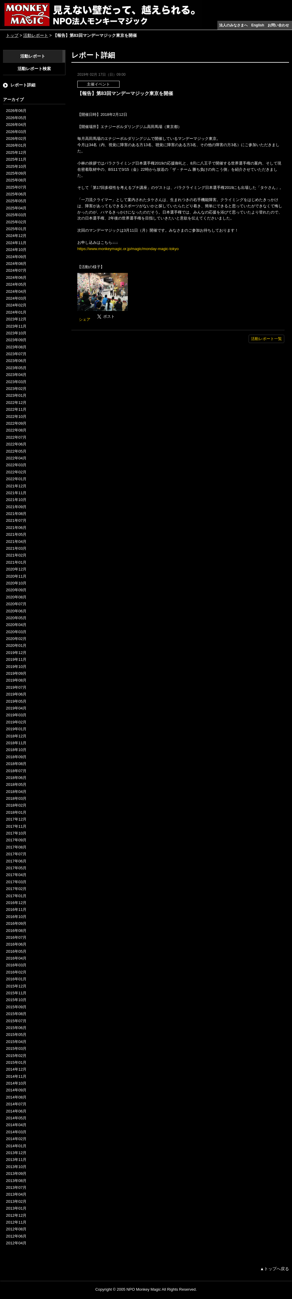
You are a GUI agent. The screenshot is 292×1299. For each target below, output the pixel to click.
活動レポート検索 (34, 68)
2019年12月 (16, 652)
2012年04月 (16, 1243)
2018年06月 (16, 777)
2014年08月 (16, 1097)
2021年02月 (16, 555)
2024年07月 (16, 270)
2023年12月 (16, 319)
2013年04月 (16, 1194)
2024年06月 (16, 277)
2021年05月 (16, 534)
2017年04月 (16, 875)
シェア (84, 319)
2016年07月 (16, 937)
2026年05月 (16, 118)
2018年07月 (16, 771)
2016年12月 (16, 902)
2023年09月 (16, 340)
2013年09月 (16, 1173)
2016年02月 (16, 972)
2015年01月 (16, 1062)
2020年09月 (16, 590)
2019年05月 (16, 701)
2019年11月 (16, 659)
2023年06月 (16, 360)
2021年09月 (16, 507)
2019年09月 (16, 673)
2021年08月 (16, 513)
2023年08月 (16, 347)
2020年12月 (16, 569)
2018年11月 (16, 743)
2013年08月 (16, 1180)
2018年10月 (16, 750)
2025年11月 (16, 159)
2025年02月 (16, 222)
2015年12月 (16, 986)
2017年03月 (16, 882)
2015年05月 (16, 1034)
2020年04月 (16, 624)
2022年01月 (16, 479)
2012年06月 (16, 1236)
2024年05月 (16, 284)
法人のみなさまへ (233, 25)
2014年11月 (16, 1076)
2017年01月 (16, 896)
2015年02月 (16, 1055)
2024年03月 (16, 298)
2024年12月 (16, 235)
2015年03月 (16, 1048)
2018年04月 (16, 791)
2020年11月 (16, 576)
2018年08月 (16, 763)
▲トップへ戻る (274, 1268)
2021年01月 (16, 562)
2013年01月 (16, 1208)
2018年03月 (16, 798)
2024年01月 (16, 312)
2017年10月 (16, 833)
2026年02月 (16, 138)
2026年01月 (16, 145)
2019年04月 (16, 708)
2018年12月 (16, 736)
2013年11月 (16, 1159)
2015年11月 (16, 993)
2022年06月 (16, 444)
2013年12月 (16, 1153)
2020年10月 (16, 583)
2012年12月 (16, 1215)
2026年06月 (16, 110)
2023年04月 (16, 374)
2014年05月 (16, 1118)
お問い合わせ (278, 25)
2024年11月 (16, 243)
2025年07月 (16, 187)
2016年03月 (16, 965)
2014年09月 (16, 1090)
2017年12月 (16, 819)
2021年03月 (16, 548)
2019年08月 (16, 680)
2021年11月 (16, 493)
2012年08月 (16, 1229)
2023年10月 (16, 333)
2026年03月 (16, 131)
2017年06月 (16, 861)
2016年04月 (16, 958)
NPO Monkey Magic (143, 1289)
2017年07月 (16, 854)
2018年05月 (16, 784)
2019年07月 (16, 687)
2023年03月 (16, 382)
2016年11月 (16, 909)
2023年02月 (16, 388)
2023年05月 (16, 368)
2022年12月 (16, 402)
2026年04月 (16, 124)
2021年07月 (16, 520)
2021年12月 (16, 486)
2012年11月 (16, 1222)
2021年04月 (16, 541)
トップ (12, 35)
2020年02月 (16, 638)
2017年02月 (16, 888)
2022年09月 (16, 423)
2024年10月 (16, 249)
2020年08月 (16, 597)
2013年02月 (16, 1201)
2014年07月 (16, 1104)
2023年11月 (16, 326)
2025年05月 (16, 201)
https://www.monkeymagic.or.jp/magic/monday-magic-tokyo (128, 248)
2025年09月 (16, 173)
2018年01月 (16, 812)
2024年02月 (16, 305)
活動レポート (35, 35)
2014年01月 (16, 1146)
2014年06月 (16, 1111)
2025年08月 (16, 180)
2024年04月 (16, 291)
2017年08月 (16, 847)
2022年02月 (16, 472)
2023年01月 (16, 395)
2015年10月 (16, 1000)
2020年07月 (16, 604)
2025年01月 (16, 229)
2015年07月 (16, 1021)
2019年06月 (16, 694)
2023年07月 (16, 354)
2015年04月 (16, 1041)
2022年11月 (16, 409)
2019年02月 (16, 722)
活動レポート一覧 (266, 338)
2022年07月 (16, 437)
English (257, 25)
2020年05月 (16, 618)
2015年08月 (16, 1014)
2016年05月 (16, 951)
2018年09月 (16, 757)
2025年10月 (16, 166)
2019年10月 (16, 666)
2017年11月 (16, 826)
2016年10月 (16, 916)
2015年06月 (16, 1027)
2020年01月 (16, 645)
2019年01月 (16, 729)
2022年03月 (16, 465)
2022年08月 (16, 430)
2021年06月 (16, 527)
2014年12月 (16, 1069)
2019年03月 (16, 715)
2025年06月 (16, 194)
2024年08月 (16, 263)
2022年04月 (16, 458)
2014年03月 (16, 1132)
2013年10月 (16, 1166)
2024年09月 (16, 257)
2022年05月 (16, 451)
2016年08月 (16, 930)
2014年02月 (16, 1139)
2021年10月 (16, 499)
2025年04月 (16, 208)
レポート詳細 (22, 85)
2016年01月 (16, 979)
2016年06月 (16, 944)
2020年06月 (16, 611)
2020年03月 (16, 632)
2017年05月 (16, 868)
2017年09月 (16, 840)
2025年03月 (16, 215)
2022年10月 (16, 416)
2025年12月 (16, 152)
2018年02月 (16, 805)
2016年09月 (16, 923)
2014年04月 (16, 1125)
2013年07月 (16, 1187)
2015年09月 (16, 1007)
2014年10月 (16, 1083)
